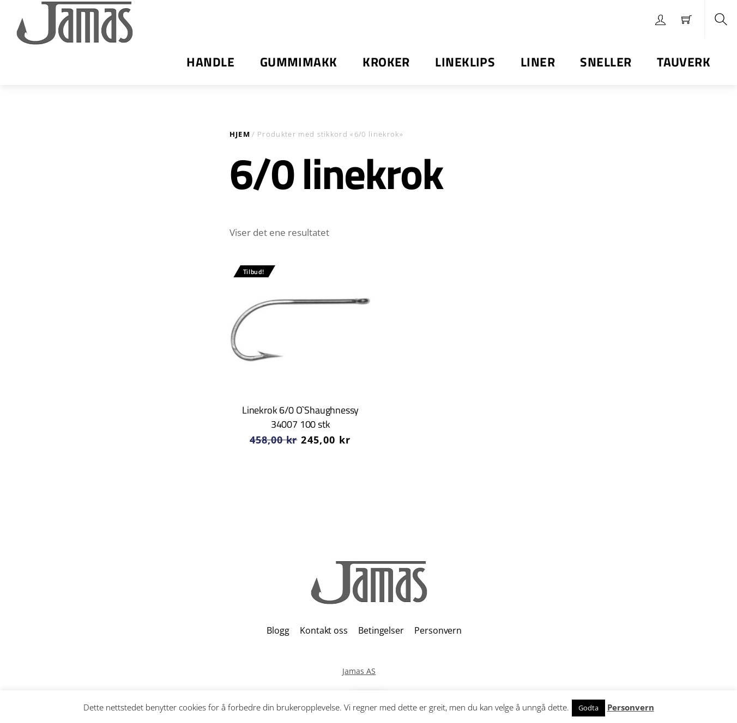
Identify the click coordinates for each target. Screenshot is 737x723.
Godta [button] (588, 708)
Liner (538, 61)
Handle (210, 61)
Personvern (437, 630)
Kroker (386, 61)
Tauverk (683, 61)
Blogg (278, 630)
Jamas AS (359, 671)
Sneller (605, 61)
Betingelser (380, 630)
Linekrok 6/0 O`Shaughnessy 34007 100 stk (300, 417)
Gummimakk (298, 61)
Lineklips (465, 61)
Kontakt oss (323, 630)
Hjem (239, 134)
